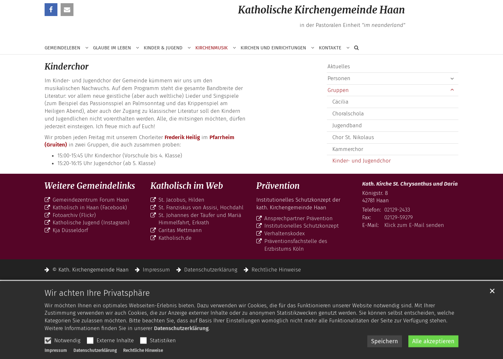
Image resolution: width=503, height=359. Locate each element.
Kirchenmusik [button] (211, 48)
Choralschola (348, 113)
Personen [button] (339, 78)
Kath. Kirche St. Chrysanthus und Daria (410, 183)
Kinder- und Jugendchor (361, 160)
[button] (354, 49)
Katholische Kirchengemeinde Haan (321, 10)
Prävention (278, 185)
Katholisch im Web (186, 185)
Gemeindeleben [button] (62, 48)
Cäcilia (340, 101)
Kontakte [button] (330, 48)
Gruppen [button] (338, 90)
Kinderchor (67, 66)
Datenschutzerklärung (181, 344)
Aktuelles (339, 66)
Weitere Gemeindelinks (90, 185)
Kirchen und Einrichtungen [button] (273, 48)
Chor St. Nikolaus (353, 137)
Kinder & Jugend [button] (163, 48)
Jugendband (347, 125)
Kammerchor (347, 149)
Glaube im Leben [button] (112, 48)
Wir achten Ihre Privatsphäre (97, 309)
